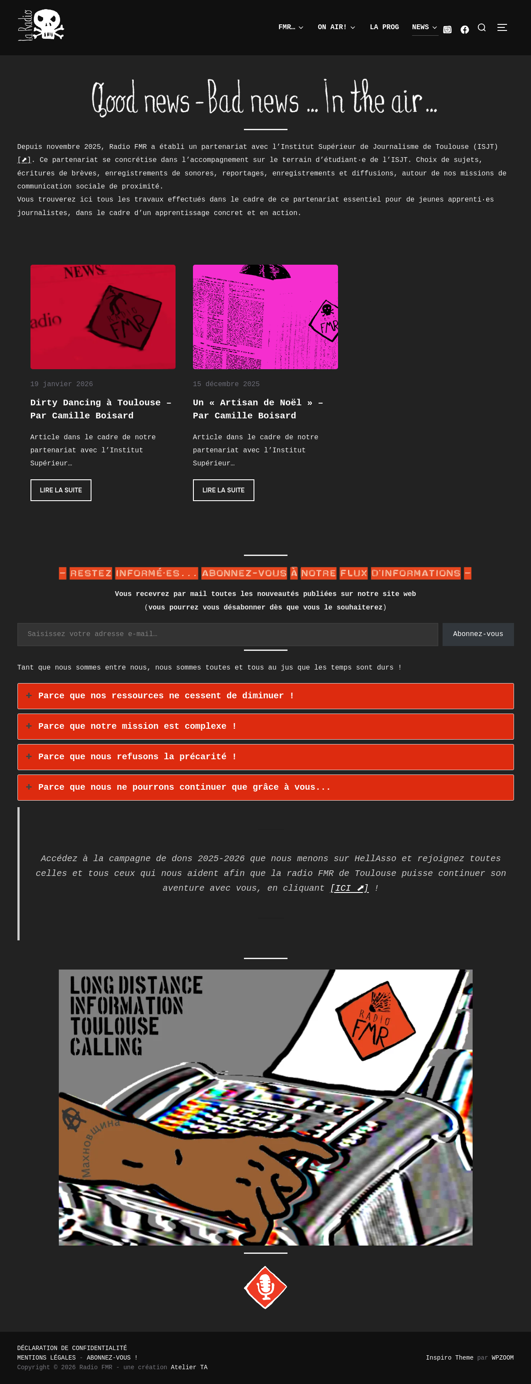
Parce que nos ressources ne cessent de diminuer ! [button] (159, 696)
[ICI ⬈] (349, 888)
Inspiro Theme (450, 1357)
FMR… (291, 27)
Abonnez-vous (478, 634)
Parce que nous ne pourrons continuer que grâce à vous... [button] (177, 787)
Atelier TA (189, 1367)
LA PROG (384, 27)
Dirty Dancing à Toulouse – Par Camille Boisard (101, 409)
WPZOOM (503, 1357)
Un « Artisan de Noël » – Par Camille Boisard (258, 409)
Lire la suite (66, 493)
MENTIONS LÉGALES (46, 1357)
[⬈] (24, 160)
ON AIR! (337, 27)
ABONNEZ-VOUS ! (112, 1357)
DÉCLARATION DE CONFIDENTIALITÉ (72, 1348)
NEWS (425, 27)
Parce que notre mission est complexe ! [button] (130, 727)
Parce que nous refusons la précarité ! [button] (130, 757)
